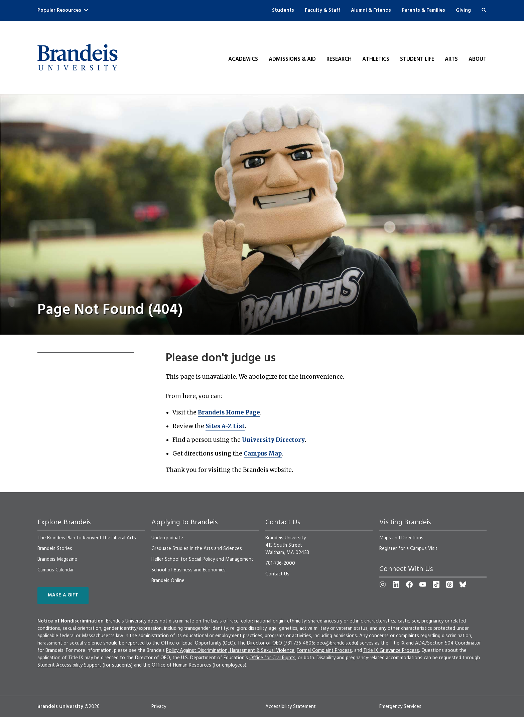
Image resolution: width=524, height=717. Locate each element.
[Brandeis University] (77, 57)
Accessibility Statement (290, 707)
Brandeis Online (167, 581)
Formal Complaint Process (324, 651)
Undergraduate (167, 538)
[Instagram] (382, 584)
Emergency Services (400, 707)
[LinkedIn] (396, 584)
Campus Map (263, 453)
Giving (463, 10)
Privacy (158, 707)
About (478, 59)
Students (283, 10)
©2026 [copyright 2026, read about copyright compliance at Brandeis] (92, 707)
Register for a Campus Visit (408, 549)
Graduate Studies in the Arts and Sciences (196, 549)
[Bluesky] (463, 584)
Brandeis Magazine (57, 559)
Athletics (375, 59)
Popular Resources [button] (63, 10)
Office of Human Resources (181, 665)
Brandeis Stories (54, 549)
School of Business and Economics (188, 570)
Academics (243, 59)
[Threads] (449, 584)
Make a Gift (63, 595)
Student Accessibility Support (69, 665)
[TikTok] (436, 584)
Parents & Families (423, 10)
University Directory (273, 439)
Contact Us (277, 574)
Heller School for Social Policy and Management (202, 559)
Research (339, 59)
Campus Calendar (55, 570)
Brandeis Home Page (229, 412)
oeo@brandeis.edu (336, 643)
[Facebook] (409, 584)
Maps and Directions (401, 538)
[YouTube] (422, 584)
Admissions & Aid (292, 59)
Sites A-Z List (225, 426)
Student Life (417, 59)
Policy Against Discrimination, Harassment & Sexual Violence (230, 651)
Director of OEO (264, 643)
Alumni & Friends (371, 10)
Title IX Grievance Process (391, 651)
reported (135, 643)
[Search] (484, 10)
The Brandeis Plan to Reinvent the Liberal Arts (86, 538)
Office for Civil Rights (272, 658)
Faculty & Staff (322, 10)
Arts (451, 59)
